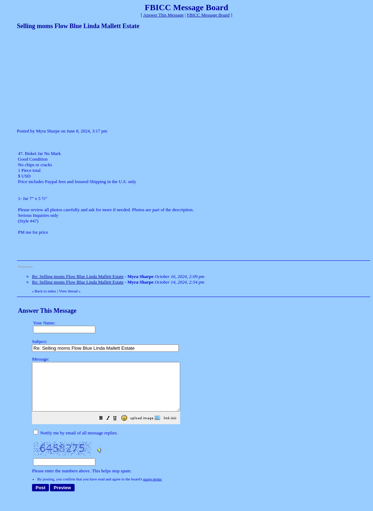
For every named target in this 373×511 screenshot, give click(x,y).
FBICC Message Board (208, 15)
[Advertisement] (69, 78)
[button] (118, 428)
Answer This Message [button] (163, 15)
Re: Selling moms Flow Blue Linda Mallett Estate (78, 276)
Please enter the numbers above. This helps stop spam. (199, 420)
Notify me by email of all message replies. (75, 442)
